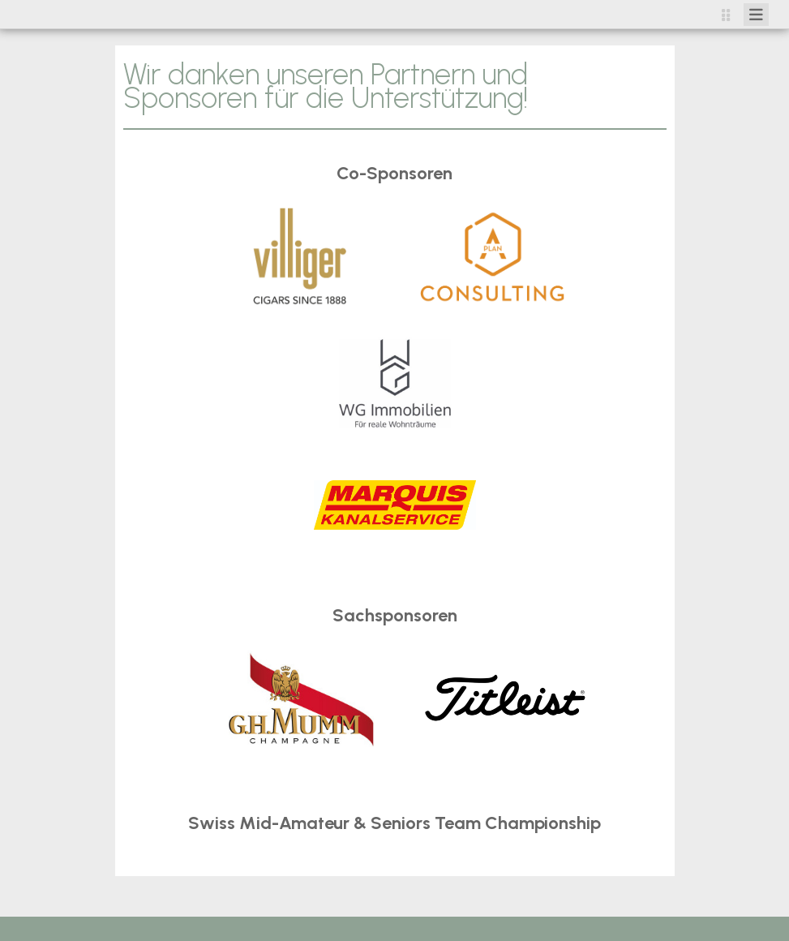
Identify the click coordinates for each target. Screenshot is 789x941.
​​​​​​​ (505, 697)
